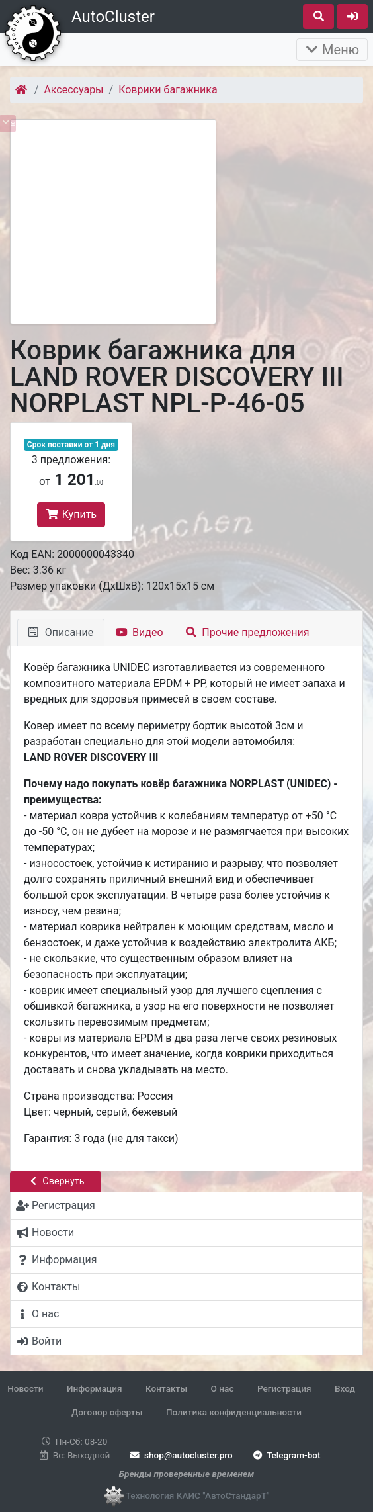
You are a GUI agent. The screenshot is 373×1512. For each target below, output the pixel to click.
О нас (222, 1388)
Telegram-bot (285, 1455)
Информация (94, 1388)
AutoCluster (113, 16)
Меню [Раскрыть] (332, 50)
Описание (60, 632)
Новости (25, 1388)
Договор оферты (106, 1412)
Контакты (166, 1388)
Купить (71, 514)
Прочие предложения (248, 632)
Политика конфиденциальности (234, 1412)
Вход (345, 1388)
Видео (139, 632)
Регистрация (284, 1388)
